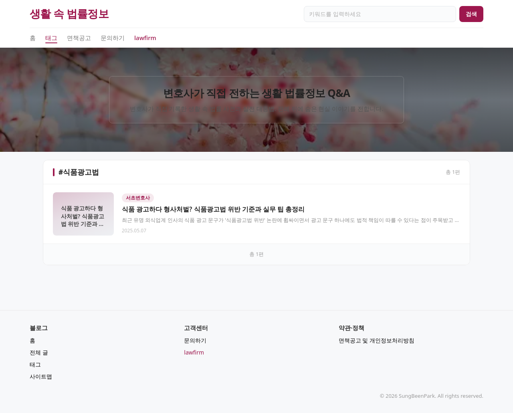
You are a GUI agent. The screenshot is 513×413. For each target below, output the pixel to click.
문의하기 (113, 38)
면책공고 (79, 38)
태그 (51, 38)
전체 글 (39, 352)
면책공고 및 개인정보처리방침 (376, 340)
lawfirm (145, 38)
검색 (471, 14)
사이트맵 (41, 376)
